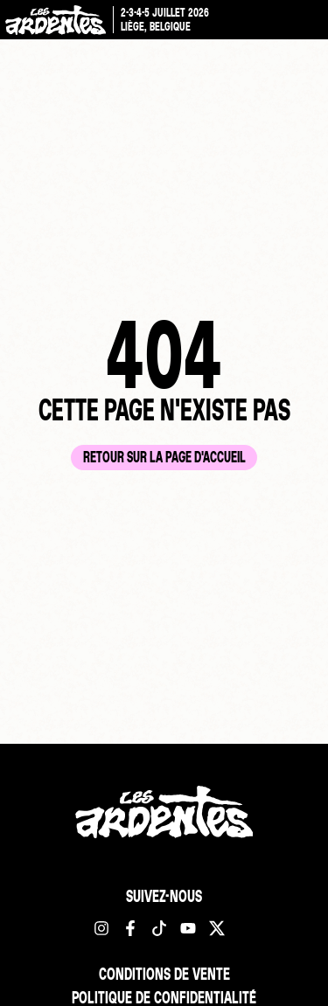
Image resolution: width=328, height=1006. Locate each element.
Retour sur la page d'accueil (164, 456)
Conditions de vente (164, 973)
